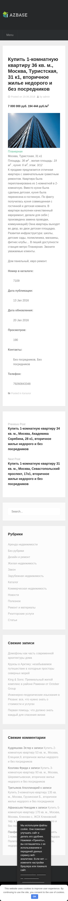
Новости (13, 594)
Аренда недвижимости (23, 544)
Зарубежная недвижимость (26, 575)
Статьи (12, 620)
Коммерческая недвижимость (27, 588)
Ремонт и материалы (22, 607)
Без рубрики (16, 550)
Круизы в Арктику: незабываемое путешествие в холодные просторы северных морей (31, 669)
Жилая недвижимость (22, 563)
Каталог (26, 393)
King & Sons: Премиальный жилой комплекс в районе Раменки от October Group (33, 684)
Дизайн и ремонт (19, 557)
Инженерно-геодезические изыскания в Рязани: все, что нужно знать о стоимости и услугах (34, 699)
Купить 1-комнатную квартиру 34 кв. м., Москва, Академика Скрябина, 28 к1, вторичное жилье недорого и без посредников (34, 439)
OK (34, 896)
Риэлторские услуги (21, 613)
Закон (12, 569)
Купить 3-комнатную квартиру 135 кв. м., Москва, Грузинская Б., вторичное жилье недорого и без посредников (32, 797)
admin (46, 96)
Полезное (14, 601)
